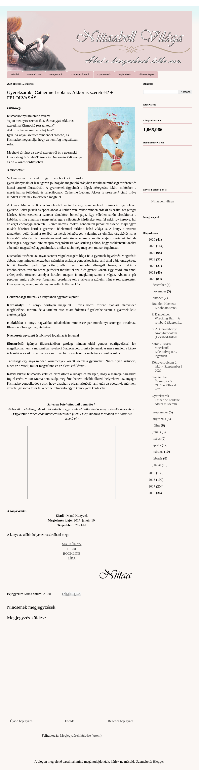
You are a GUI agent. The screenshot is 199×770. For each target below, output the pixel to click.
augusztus (160, 419)
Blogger (158, 761)
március (158, 452)
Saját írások (125, 74)
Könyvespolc (56, 74)
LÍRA (72, 558)
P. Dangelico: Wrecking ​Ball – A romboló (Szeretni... (167, 318)
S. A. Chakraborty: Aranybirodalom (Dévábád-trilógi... (166, 333)
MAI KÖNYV (72, 544)
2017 (152, 486)
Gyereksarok (104, 74)
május (157, 438)
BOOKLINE (71, 553)
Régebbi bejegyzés (120, 721)
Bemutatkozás (34, 74)
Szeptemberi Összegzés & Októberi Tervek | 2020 (165, 383)
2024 (152, 253)
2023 (152, 259)
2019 (152, 473)
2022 (152, 266)
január (157, 465)
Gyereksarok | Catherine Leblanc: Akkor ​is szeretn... (166, 400)
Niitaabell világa (162, 201)
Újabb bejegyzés (21, 721)
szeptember (161, 412)
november (160, 291)
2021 (152, 272)
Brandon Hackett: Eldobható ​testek (164, 306)
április (157, 445)
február (158, 458)
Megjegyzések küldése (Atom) (81, 735)
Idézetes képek (146, 74)
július (157, 425)
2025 (152, 246)
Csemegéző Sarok (80, 74)
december (160, 285)
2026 (152, 239)
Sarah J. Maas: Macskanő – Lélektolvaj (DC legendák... (164, 350)
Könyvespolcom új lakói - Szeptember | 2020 (167, 366)
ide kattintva (123, 414)
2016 (152, 493)
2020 (152, 279)
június (157, 432)
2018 (152, 480)
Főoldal (15, 74)
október (158, 298)
